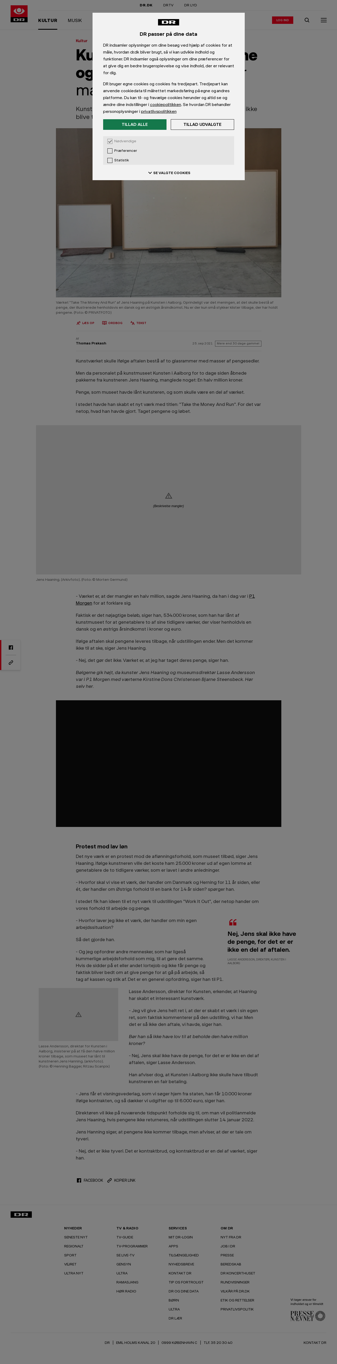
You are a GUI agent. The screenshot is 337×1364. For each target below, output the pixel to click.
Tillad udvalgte (202, 124)
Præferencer (125, 150)
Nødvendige (125, 141)
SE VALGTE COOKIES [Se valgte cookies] (168, 173)
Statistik (121, 160)
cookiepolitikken (165, 104)
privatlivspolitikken (159, 111)
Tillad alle (135, 124)
